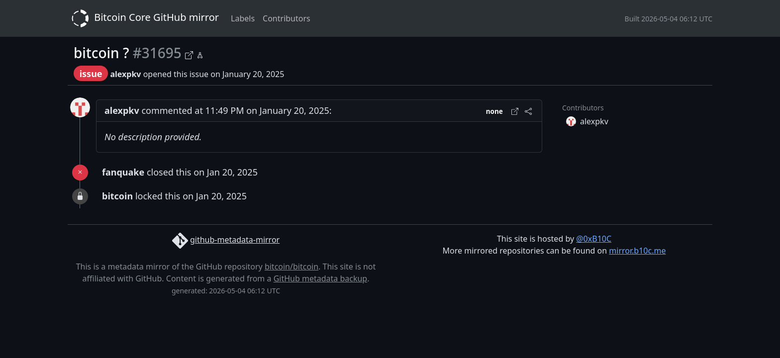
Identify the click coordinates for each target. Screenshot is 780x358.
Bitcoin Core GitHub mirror (143, 18)
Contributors (286, 18)
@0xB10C (593, 238)
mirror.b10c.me (637, 250)
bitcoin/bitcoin (291, 266)
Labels (243, 18)
